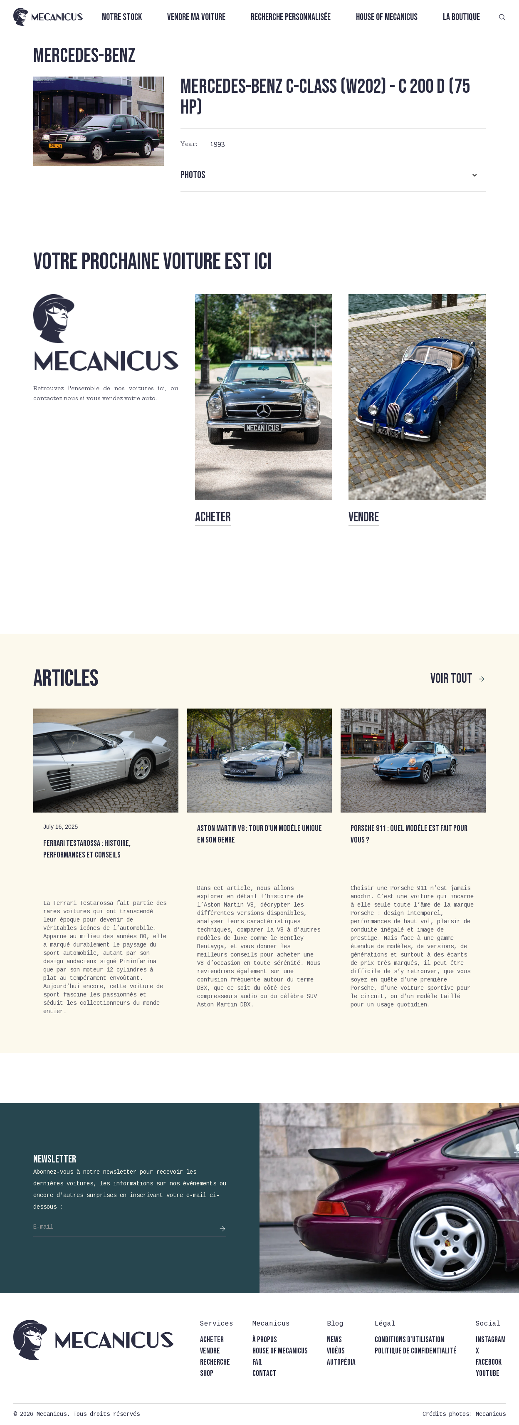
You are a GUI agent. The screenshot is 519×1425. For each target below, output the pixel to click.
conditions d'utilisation (409, 1340)
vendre (210, 1351)
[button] (333, 175)
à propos (264, 1340)
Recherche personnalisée (291, 17)
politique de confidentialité (416, 1351)
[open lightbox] (98, 121)
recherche (215, 1362)
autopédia (341, 1362)
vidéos (336, 1351)
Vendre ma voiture (196, 17)
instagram (491, 1340)
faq (257, 1362)
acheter (212, 1340)
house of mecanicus (280, 1351)
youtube (487, 1373)
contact (264, 1373)
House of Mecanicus (387, 17)
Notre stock (122, 17)
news (334, 1340)
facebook (489, 1362)
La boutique (461, 17)
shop (206, 1373)
